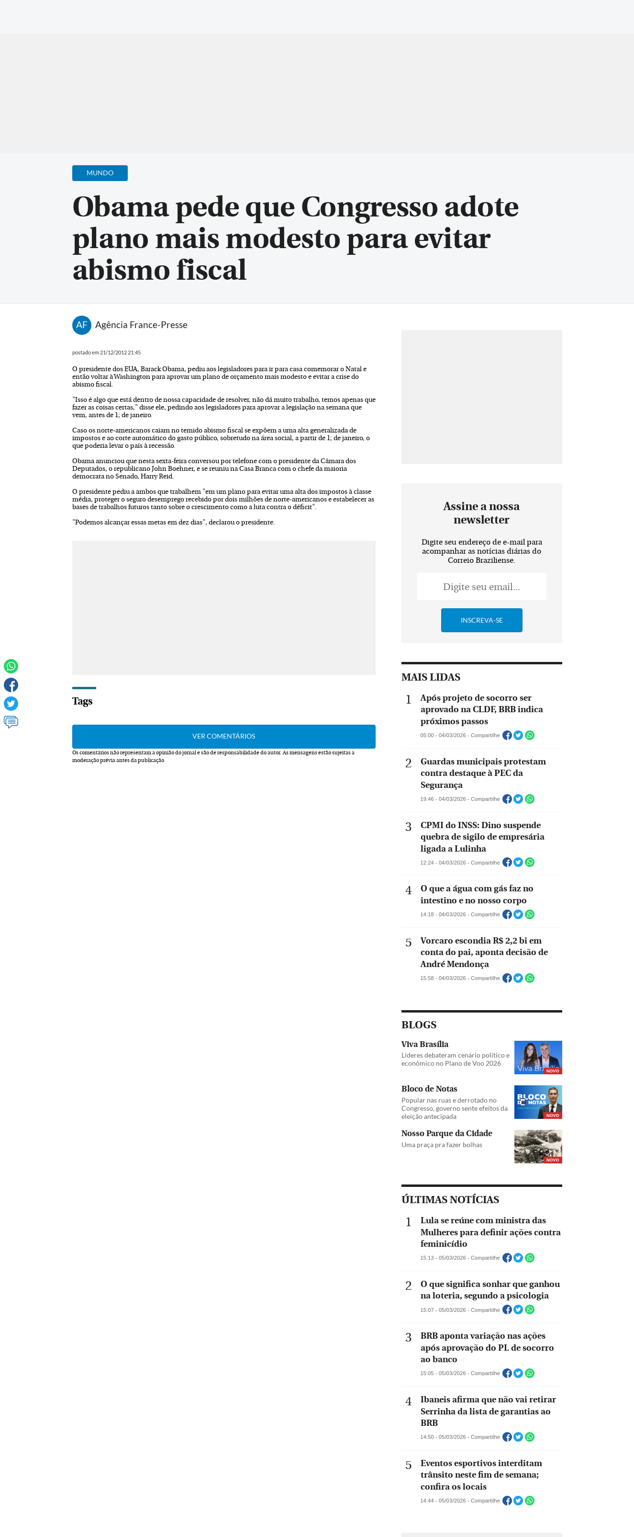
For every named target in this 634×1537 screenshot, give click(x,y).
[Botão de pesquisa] (54, 12)
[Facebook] (564, 16)
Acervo (237, 13)
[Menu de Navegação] (26, 12)
